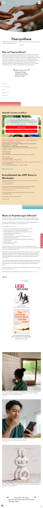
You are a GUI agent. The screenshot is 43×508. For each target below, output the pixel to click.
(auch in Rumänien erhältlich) (21, 339)
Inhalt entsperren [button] (21, 127)
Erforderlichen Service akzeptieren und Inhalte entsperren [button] (21, 131)
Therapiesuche (34, 271)
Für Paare (15, 269)
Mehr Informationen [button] (21, 124)
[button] (39, 2)
